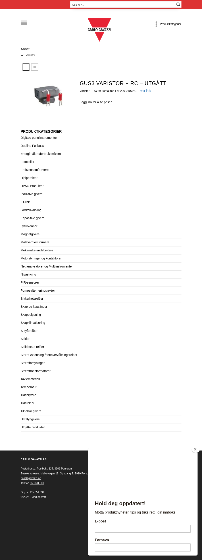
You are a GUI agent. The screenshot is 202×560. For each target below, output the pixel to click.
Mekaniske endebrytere (37, 250)
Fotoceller (27, 162)
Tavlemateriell (30, 379)
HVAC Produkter (32, 186)
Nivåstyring (28, 274)
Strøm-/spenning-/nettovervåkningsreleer (49, 355)
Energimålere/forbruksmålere (41, 154)
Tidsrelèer (28, 403)
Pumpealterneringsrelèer (38, 290)
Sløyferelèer (29, 331)
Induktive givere (32, 194)
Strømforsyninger (33, 363)
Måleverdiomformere (35, 242)
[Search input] (122, 4)
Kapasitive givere (33, 218)
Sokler (25, 339)
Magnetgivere (30, 234)
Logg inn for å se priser (96, 102)
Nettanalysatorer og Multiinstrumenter (47, 266)
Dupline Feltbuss (32, 145)
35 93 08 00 (37, 483)
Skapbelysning (31, 314)
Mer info (145, 91)
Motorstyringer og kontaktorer (41, 258)
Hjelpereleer (29, 178)
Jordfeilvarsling (31, 210)
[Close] (196, 449)
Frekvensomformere (35, 170)
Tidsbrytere (28, 395)
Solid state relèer (32, 347)
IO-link (25, 202)
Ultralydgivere (30, 419)
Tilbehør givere (31, 411)
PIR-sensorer (30, 282)
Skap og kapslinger (34, 306)
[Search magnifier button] (178, 4)
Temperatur (29, 387)
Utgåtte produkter (33, 427)
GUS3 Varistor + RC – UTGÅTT (123, 83)
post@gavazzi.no (31, 478)
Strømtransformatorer (36, 371)
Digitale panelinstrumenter (39, 137)
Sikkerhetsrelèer (32, 298)
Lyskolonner (29, 226)
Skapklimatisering (33, 322)
